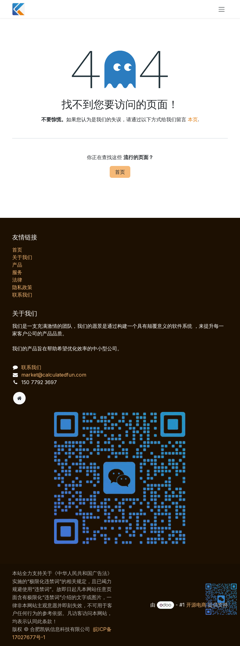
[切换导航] (221, 9)
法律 (17, 280)
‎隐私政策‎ (22, 287)
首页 (120, 172)
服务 (17, 272)
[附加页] (19, 398)
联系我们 (22, 295)
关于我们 (22, 257)
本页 (193, 119)
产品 (17, 265)
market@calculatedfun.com (53, 375)
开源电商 (196, 605)
